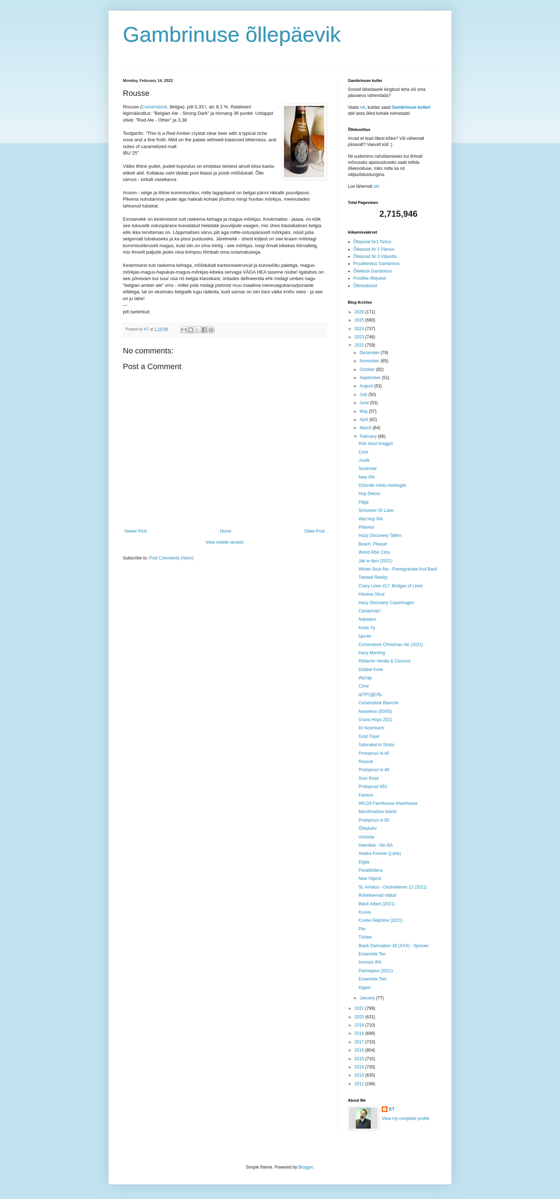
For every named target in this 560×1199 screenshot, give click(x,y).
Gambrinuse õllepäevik (232, 35)
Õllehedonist (365, 285)
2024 (360, 328)
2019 (360, 1025)
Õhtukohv (368, 828)
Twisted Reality (373, 577)
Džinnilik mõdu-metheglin (382, 485)
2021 (360, 1008)
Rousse (366, 761)
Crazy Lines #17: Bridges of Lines (390, 585)
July (364, 394)
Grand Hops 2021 (375, 719)
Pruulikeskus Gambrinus (376, 263)
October (368, 369)
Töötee (365, 937)
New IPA (367, 477)
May (364, 411)
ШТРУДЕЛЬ (370, 694)
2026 (360, 311)
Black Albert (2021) (377, 903)
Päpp (364, 502)
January (368, 997)
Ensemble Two (373, 979)
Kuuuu (365, 912)
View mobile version (225, 542)
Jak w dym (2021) (375, 560)
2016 (360, 1050)
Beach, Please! (373, 544)
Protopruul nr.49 (374, 769)
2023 (360, 336)
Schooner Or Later (376, 510)
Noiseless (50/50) (375, 711)
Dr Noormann (371, 727)
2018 (360, 1033)
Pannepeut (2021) (376, 970)
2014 (360, 1067)
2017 (360, 1041)
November (370, 360)
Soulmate (368, 468)
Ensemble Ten (372, 953)
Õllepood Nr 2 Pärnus (373, 249)
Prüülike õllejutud (369, 278)
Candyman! (369, 610)
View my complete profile (405, 1118)
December (370, 352)
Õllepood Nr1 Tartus (372, 241)
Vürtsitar (367, 837)
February (369, 436)
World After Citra (374, 552)
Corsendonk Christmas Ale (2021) (391, 644)
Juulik (364, 460)
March (366, 427)
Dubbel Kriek (371, 669)
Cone (364, 686)
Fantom (366, 795)
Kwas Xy (367, 627)
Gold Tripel (369, 736)
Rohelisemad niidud (377, 895)
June (365, 402)
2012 (360, 1083)
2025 (360, 320)
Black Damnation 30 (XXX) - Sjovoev (394, 945)
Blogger (305, 1167)
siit (362, 107)
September (371, 377)
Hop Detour (369, 493)
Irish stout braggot (376, 443)
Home (225, 531)
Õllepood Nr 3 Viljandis (375, 256)
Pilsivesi (366, 527)
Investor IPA (370, 962)
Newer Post (136, 531)
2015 (360, 1058)
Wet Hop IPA (371, 519)
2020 (360, 1016)
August (367, 385)
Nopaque (367, 619)
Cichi (363, 452)
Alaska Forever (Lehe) (380, 853)
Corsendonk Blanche (378, 702)
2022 (360, 345)
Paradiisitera (370, 870)
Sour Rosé (369, 778)
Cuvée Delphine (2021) (380, 920)
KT (392, 1109)
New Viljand (370, 878)
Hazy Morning (372, 652)
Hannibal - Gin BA (376, 845)
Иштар (365, 677)
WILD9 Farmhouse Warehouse (388, 803)
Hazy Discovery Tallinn (380, 535)
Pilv (362, 928)
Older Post (314, 531)
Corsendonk (154, 106)
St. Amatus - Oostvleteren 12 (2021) (393, 887)
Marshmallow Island (377, 811)
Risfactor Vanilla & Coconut (384, 661)
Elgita (364, 862)
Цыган (365, 635)
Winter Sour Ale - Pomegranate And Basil (398, 569)
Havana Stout (372, 594)
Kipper (365, 987)
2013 (360, 1075)
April (364, 419)
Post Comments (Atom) (171, 558)
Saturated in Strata (376, 744)
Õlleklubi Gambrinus (372, 271)
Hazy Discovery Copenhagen (386, 602)
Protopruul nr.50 (374, 820)
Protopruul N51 (373, 786)
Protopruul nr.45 (374, 753)
